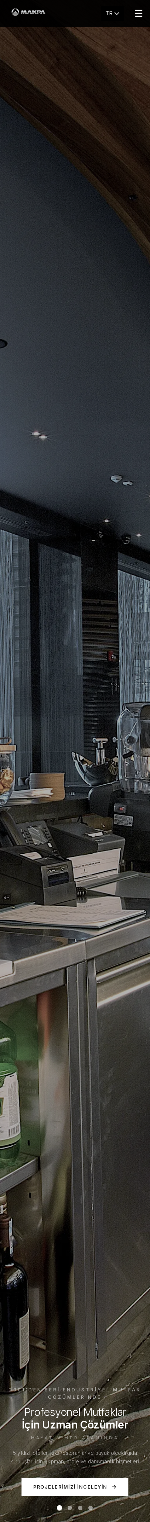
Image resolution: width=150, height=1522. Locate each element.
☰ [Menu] (138, 13)
